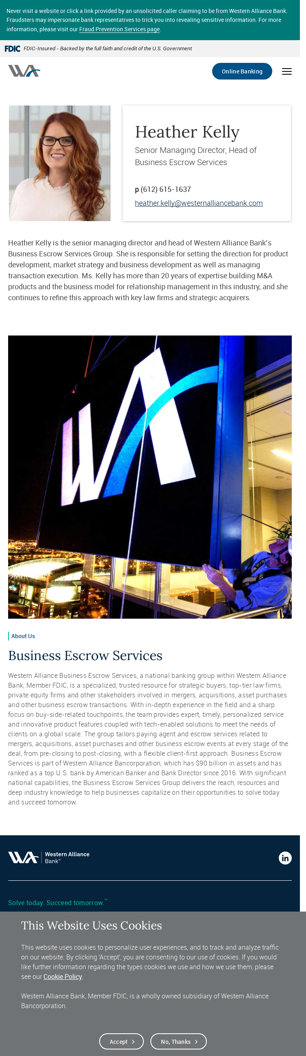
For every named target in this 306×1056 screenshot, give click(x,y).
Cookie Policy (62, 982)
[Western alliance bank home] (24, 71)
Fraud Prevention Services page (119, 29)
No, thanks (176, 1048)
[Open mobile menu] (287, 71)
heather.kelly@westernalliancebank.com (199, 202)
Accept (119, 1048)
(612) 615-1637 (166, 189)
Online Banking (242, 71)
